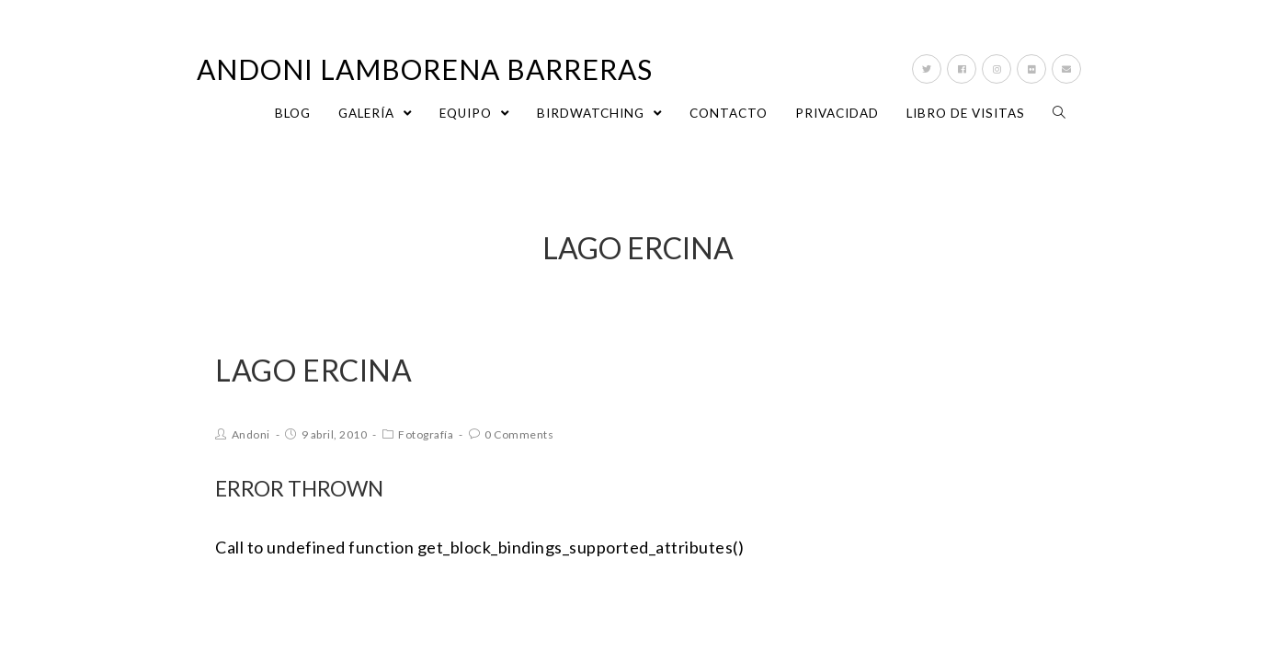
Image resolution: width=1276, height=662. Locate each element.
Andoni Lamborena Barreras (425, 69)
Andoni (251, 434)
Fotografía (425, 434)
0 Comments (518, 434)
